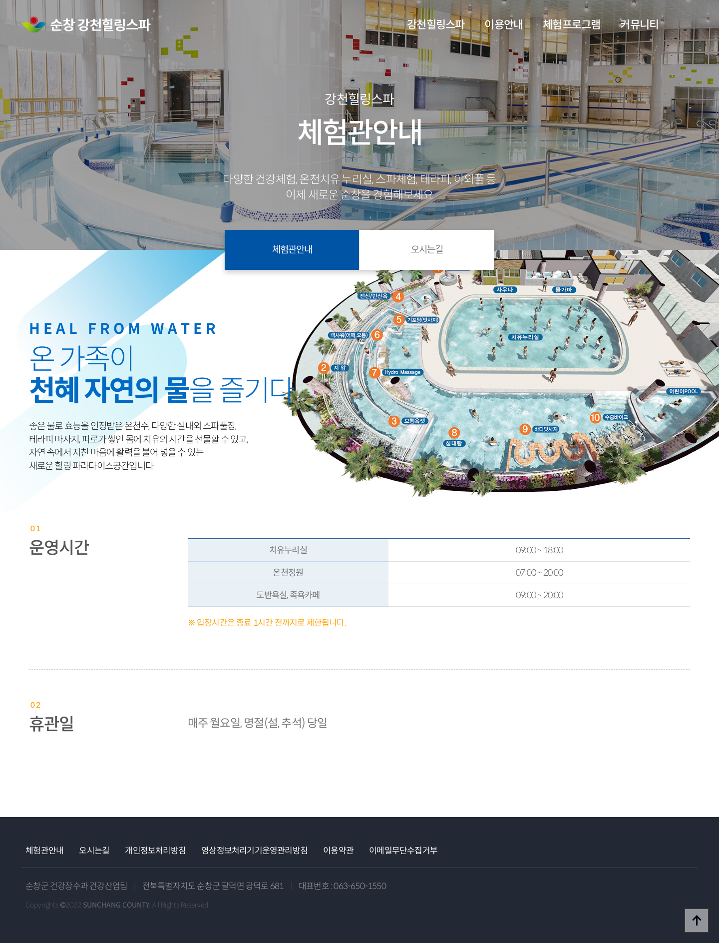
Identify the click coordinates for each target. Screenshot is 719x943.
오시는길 (427, 249)
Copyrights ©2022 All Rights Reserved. (117, 905)
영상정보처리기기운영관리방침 (254, 851)
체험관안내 (292, 249)
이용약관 (338, 851)
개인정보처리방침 (155, 851)
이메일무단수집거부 (403, 851)
